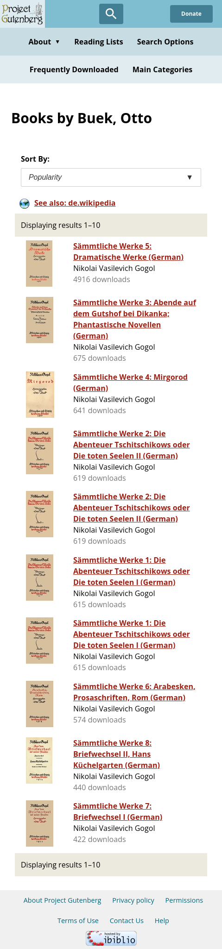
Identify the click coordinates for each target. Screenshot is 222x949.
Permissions (184, 900)
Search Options (165, 42)
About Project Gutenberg (62, 900)
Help (162, 920)
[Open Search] (111, 14)
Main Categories (163, 69)
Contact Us (127, 920)
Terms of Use (78, 920)
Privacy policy (133, 900)
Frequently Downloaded (74, 69)
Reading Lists (98, 42)
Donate (191, 14)
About (44, 41)
